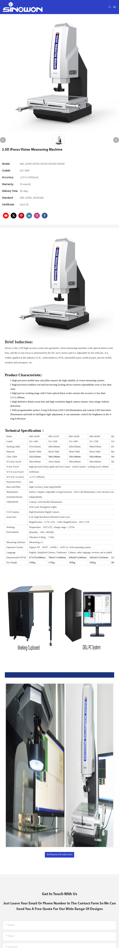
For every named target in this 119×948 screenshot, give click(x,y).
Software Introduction (60, 855)
